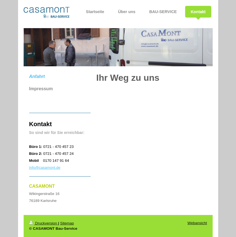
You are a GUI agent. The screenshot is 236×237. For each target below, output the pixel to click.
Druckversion (43, 223)
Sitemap (67, 223)
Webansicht (197, 223)
